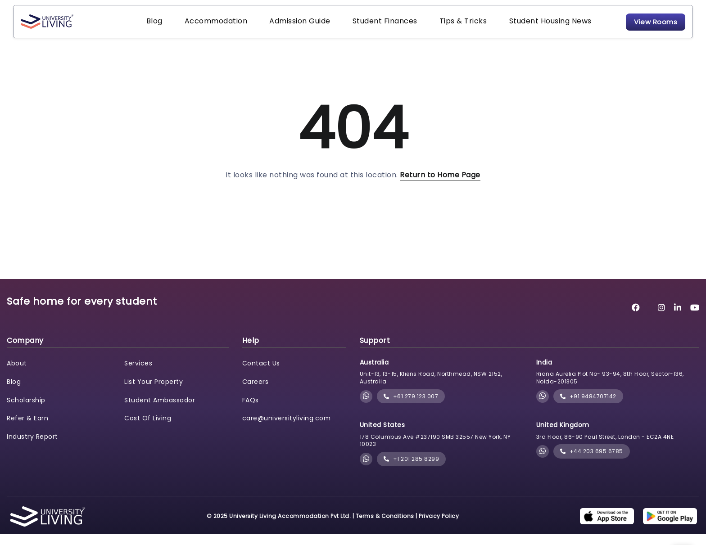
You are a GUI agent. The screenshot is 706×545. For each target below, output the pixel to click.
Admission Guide (285, 27)
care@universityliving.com (286, 429)
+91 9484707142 (588, 407)
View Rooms (637, 27)
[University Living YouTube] (695, 318)
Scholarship (26, 410)
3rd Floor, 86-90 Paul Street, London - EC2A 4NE (605, 447)
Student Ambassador (159, 410)
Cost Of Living (147, 429)
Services (138, 373)
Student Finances (364, 27)
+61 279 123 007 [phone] (411, 407)
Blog (152, 27)
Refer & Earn (27, 429)
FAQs (250, 410)
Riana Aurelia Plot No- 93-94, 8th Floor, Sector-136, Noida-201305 (610, 388)
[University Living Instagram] (661, 318)
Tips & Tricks (437, 27)
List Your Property (153, 392)
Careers (255, 392)
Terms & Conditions (385, 527)
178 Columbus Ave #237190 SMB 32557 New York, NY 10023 (435, 451)
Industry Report (32, 447)
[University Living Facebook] (636, 318)
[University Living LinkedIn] (678, 318)
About (17, 373)
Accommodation (207, 27)
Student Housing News (518, 27)
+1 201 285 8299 (411, 470)
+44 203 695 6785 (591, 462)
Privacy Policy (439, 527)
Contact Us (261, 373)
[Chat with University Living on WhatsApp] (366, 407)
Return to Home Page (440, 185)
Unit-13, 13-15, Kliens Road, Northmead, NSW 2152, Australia (431, 388)
